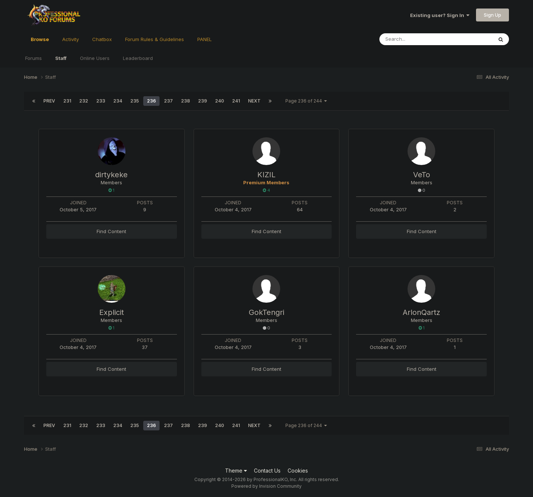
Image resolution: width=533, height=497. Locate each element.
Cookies (298, 470)
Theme (236, 470)
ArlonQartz (421, 312)
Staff (61, 58)
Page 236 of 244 (306, 101)
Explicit (111, 312)
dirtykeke (111, 174)
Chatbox (102, 39)
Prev (49, 101)
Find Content (111, 231)
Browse (40, 42)
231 (67, 101)
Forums (33, 58)
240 (219, 101)
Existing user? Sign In (439, 15)
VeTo (421, 174)
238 (185, 101)
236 (151, 101)
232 (83, 101)
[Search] (415, 39)
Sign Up (492, 15)
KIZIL (266, 174)
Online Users (95, 58)
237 (168, 101)
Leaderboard (138, 58)
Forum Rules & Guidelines (154, 39)
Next (254, 101)
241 (236, 101)
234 (117, 101)
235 (134, 101)
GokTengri (266, 312)
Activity (70, 39)
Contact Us (267, 470)
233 (100, 101)
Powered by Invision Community (266, 486)
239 (202, 101)
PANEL (204, 39)
